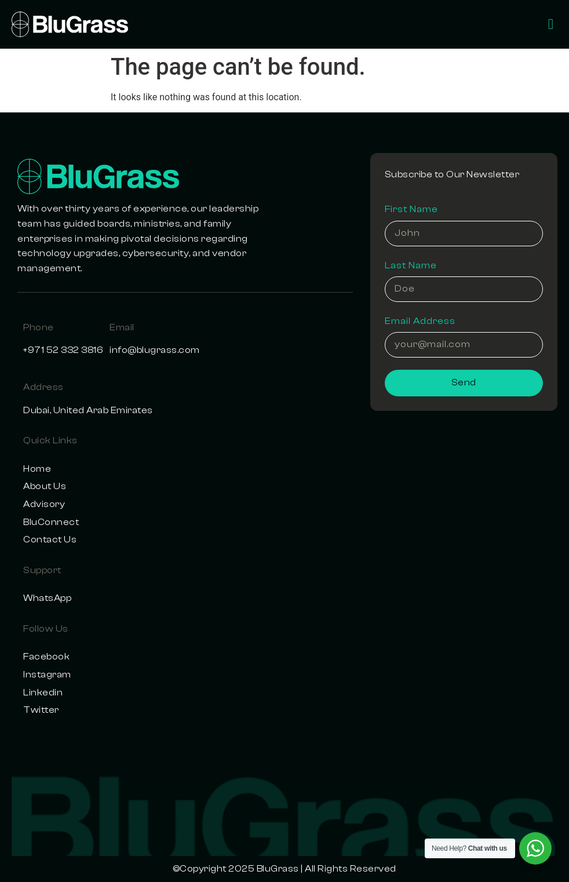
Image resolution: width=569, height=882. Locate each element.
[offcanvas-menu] (550, 24)
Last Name (411, 265)
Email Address (420, 321)
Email (122, 327)
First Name (411, 209)
